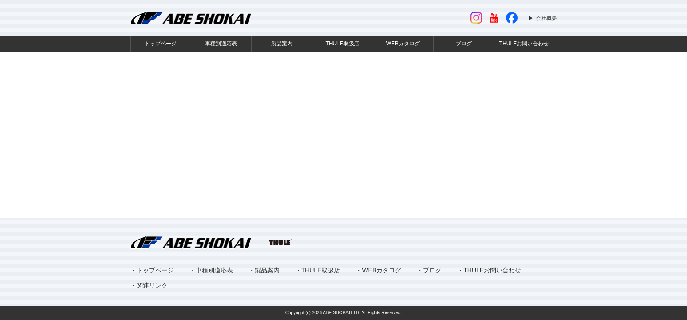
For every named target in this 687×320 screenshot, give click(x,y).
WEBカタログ (403, 43)
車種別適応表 (221, 43)
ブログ (464, 43)
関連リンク (152, 285)
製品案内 (282, 43)
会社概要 (546, 18)
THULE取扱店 (342, 43)
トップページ (161, 43)
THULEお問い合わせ (524, 43)
